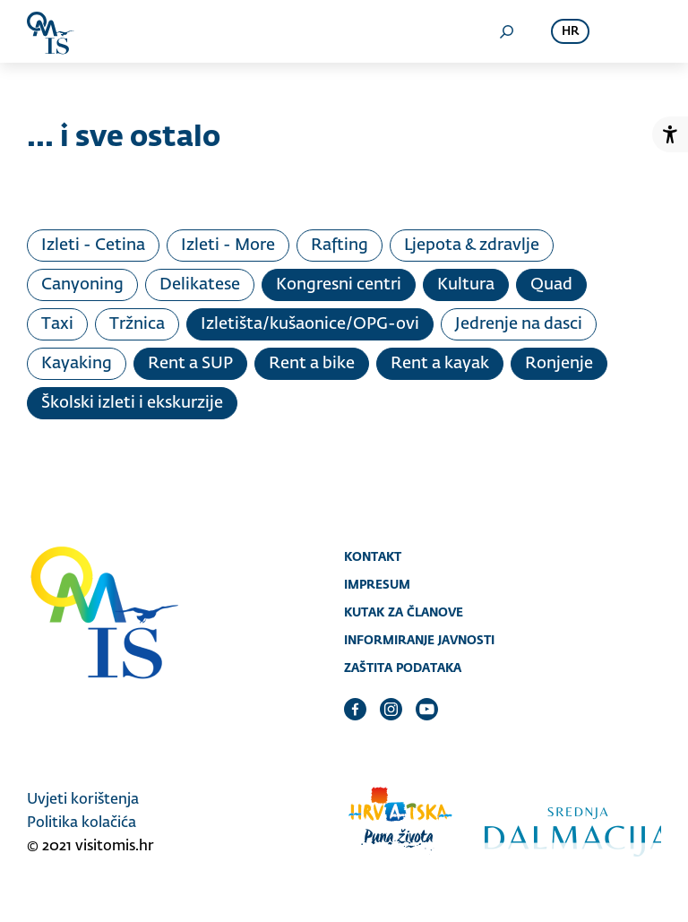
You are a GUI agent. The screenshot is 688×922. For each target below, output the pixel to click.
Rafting (339, 245)
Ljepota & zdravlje (471, 245)
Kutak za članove (403, 612)
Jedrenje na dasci (518, 324)
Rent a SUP (190, 364)
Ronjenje (559, 364)
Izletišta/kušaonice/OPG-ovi (310, 324)
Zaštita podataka (402, 667)
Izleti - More (228, 245)
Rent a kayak (440, 364)
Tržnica (137, 324)
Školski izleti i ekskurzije (132, 403)
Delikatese (199, 285)
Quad (551, 285)
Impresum (377, 584)
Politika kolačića (81, 823)
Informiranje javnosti (419, 640)
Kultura (465, 285)
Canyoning (82, 285)
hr (570, 32)
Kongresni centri (338, 285)
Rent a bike (312, 364)
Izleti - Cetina (93, 245)
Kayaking (76, 364)
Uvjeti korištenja (83, 800)
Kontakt (372, 556)
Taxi (57, 324)
